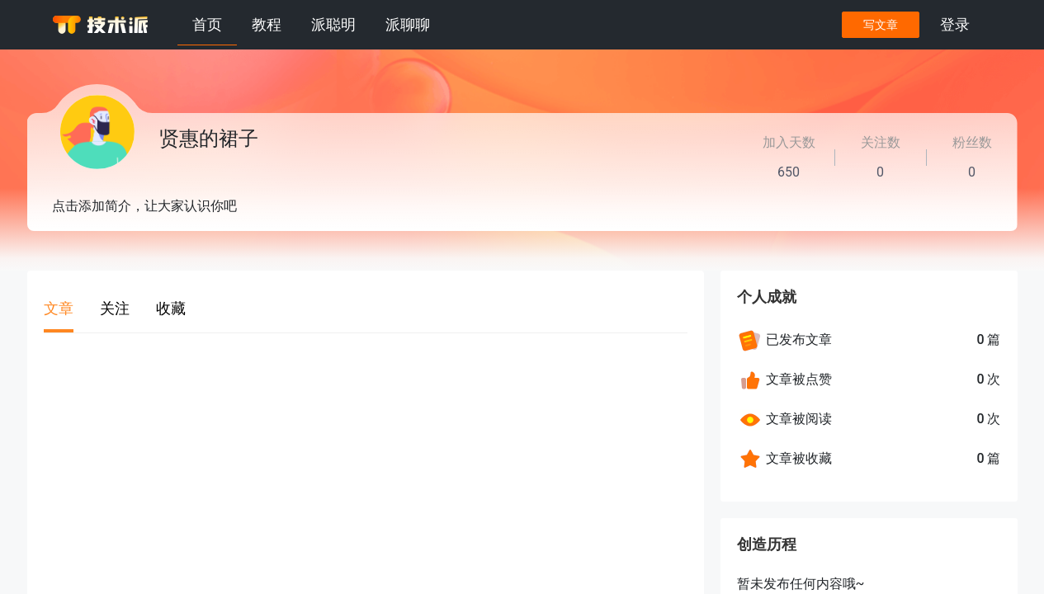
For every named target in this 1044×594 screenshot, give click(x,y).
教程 (266, 24)
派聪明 (333, 24)
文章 (58, 308)
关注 (115, 308)
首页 (207, 24)
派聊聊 (407, 24)
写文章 (879, 24)
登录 (955, 24)
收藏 (171, 308)
